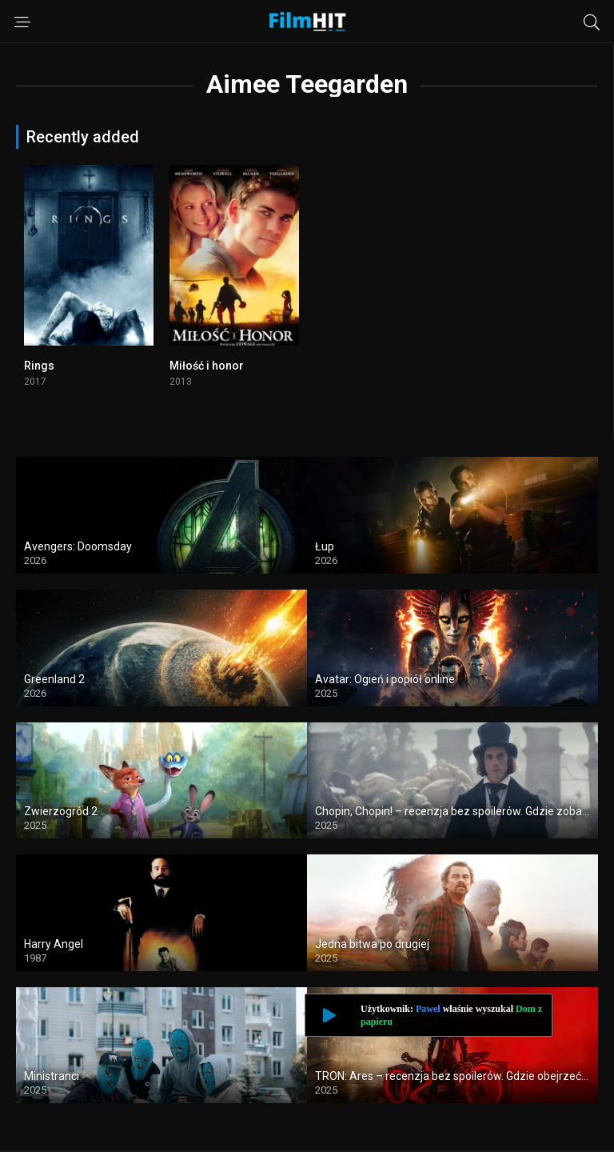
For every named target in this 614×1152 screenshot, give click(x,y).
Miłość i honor (206, 365)
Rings (39, 365)
